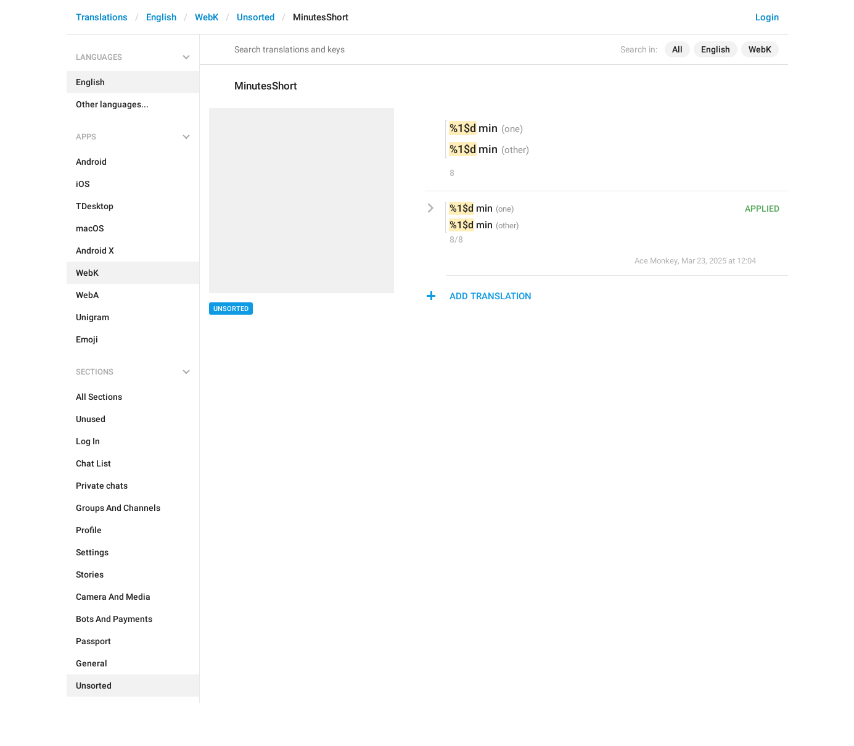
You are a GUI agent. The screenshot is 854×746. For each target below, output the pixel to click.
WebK (206, 17)
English (161, 17)
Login (767, 17)
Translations (102, 17)
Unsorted (255, 17)
